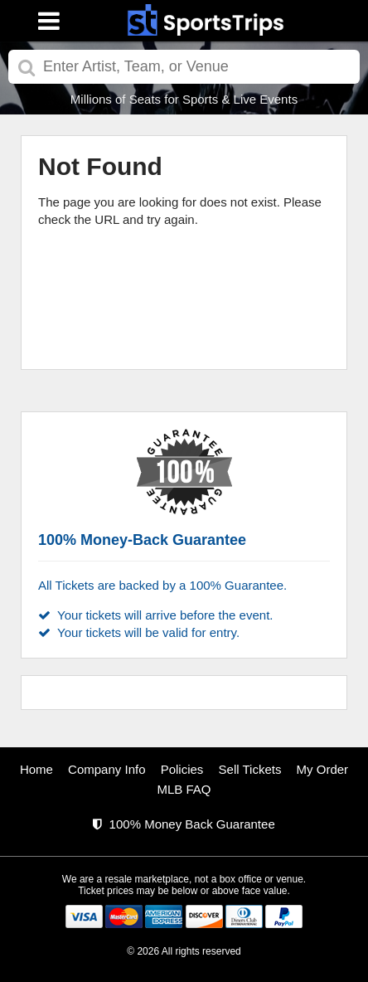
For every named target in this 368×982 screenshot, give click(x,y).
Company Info (106, 769)
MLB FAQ (184, 789)
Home (36, 769)
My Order (323, 769)
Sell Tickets (250, 769)
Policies (182, 769)
